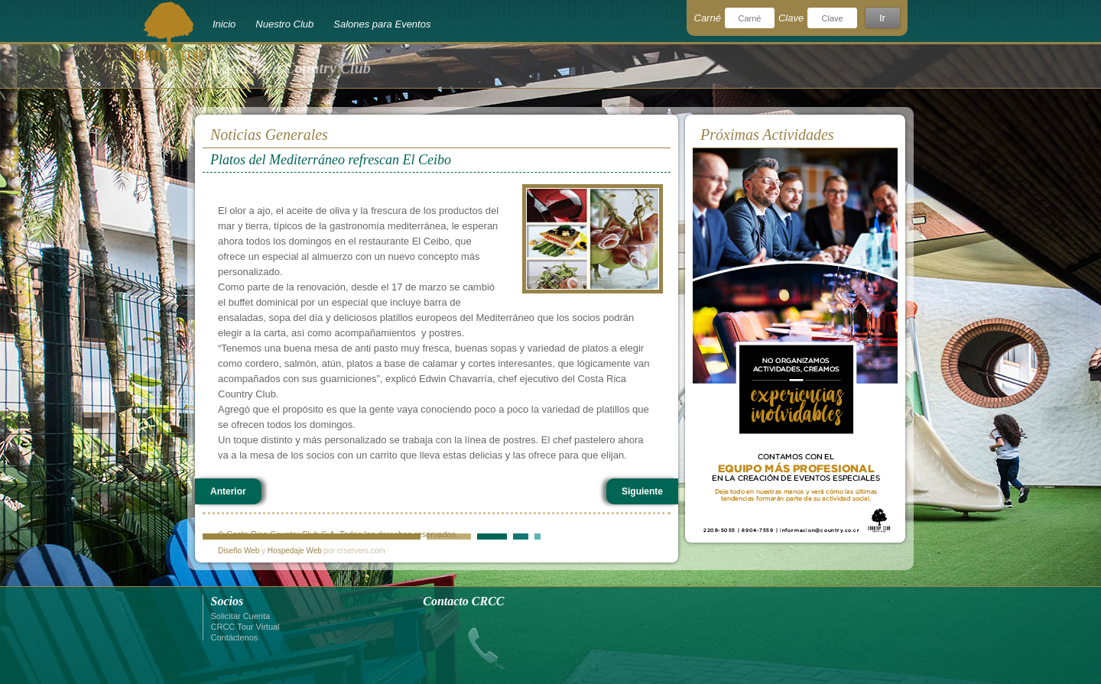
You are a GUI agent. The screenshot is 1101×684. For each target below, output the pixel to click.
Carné (707, 18)
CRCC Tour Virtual (245, 626)
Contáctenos (234, 637)
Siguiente (642, 491)
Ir (882, 18)
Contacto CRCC (463, 601)
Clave (791, 18)
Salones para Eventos (381, 24)
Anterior (228, 491)
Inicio (224, 24)
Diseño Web (238, 550)
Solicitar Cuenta (241, 616)
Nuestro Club (284, 24)
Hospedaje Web (295, 550)
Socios (227, 601)
